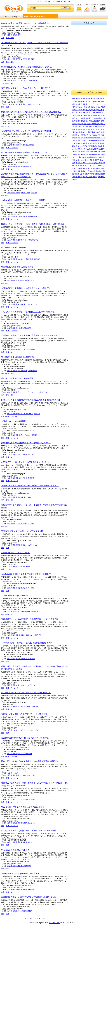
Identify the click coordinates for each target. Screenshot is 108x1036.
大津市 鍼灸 (20, 685)
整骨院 (13, 35)
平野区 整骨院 (21, 866)
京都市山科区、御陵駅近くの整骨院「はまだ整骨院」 (24, 200)
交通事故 (35, 240)
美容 (2, 126)
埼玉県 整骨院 (12, 371)
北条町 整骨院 (21, 823)
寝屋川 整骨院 (12, 842)
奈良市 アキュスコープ (28, 730)
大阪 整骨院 (11, 866)
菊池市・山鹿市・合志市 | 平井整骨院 (17, 378)
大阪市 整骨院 (12, 304)
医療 (2, 38)
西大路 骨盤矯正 (23, 799)
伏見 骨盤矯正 (25, 123)
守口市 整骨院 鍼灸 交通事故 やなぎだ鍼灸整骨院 (22, 531)
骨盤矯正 (32, 799)
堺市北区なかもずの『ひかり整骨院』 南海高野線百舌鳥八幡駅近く (30, 761)
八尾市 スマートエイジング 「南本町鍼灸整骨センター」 (25, 462)
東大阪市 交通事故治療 (25, 259)
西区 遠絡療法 (22, 59)
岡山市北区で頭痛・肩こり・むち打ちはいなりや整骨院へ (26, 693)
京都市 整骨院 (12, 216)
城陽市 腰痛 (25, 635)
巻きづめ (31, 454)
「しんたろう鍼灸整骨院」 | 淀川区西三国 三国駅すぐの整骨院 (28, 312)
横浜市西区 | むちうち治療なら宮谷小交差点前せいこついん (26, 67)
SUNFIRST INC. (54, 923)
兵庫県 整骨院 (12, 240)
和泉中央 (29, 754)
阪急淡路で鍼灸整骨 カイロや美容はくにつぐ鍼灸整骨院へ (26, 88)
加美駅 (28, 866)
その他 (8, 569)
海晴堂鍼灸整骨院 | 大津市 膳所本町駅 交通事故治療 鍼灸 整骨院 (28, 897)
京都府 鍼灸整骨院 (13, 635)
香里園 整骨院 (22, 842)
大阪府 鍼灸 (11, 281)
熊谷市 (18, 35)
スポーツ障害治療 (35, 635)
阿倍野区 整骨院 (21, 889)
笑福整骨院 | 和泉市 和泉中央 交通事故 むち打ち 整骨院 (25, 738)
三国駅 (28, 328)
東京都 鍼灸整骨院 (13, 193)
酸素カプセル (30, 823)
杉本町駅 (31, 524)
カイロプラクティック (34, 104)
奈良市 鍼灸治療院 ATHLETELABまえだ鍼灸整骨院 (24, 714)
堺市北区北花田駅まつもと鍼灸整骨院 (17, 267)
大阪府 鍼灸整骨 (13, 478)
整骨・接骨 (10, 38)
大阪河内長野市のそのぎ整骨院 (14, 596)
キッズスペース (31, 545)
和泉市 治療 (21, 754)
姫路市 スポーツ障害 (24, 240)
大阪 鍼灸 (10, 104)
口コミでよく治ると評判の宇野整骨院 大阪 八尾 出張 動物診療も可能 (30, 400)
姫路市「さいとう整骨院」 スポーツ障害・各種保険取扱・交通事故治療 (32, 224)
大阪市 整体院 (12, 145)
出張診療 (37, 414)
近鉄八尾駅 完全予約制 (25, 414)
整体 (29, 497)
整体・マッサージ (12, 148)
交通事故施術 (32, 371)
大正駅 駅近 (21, 566)
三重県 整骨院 (12, 588)
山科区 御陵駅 (22, 216)
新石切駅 (37, 259)
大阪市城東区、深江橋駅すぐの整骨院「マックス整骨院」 (26, 288)
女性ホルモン (29, 281)
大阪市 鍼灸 (11, 328)
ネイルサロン (32, 304)
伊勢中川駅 (30, 588)
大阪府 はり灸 (12, 454)
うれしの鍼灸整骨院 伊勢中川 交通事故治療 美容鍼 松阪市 (26, 574)
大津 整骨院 (11, 911)
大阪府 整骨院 (12, 259)
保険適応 (31, 59)
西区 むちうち (22, 81)
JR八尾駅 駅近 (24, 478)
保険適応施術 (35, 612)
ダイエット (10, 126)
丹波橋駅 (34, 123)
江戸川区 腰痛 (25, 193)
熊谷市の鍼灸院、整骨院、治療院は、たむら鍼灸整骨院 (25, 23)
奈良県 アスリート (13, 730)
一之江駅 (34, 193)
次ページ (38, 918)
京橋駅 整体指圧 (23, 145)
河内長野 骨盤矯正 (23, 612)
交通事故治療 (32, 81)
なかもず (32, 775)
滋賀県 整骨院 (12, 349)
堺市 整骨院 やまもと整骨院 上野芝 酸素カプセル (23, 807)
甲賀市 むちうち (23, 349)
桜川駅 (28, 566)
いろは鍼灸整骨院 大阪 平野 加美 (15, 850)
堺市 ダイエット (26, 435)
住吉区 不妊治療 (21, 524)
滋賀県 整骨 (11, 685)
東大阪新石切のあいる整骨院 (13, 247)
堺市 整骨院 (20, 281)
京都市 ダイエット (13, 123)
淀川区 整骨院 (21, 328)
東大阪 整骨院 (12, 166)
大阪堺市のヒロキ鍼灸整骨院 (13, 421)
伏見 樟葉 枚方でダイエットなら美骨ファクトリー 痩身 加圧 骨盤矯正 (31, 112)
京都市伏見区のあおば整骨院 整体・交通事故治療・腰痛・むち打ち (30, 486)
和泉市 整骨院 (22, 454)
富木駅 (34, 435)
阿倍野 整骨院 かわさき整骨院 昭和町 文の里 (20, 873)
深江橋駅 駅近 (22, 304)
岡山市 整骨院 (12, 706)
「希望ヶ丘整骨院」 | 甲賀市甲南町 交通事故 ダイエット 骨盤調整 (29, 335)
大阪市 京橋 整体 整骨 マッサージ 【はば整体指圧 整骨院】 (26, 131)
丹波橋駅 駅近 (22, 497)
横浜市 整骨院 (12, 59)
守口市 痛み (21, 545)
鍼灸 (8, 35)
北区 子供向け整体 (23, 706)
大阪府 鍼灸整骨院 (13, 435)
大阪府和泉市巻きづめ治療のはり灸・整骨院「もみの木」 (26, 443)
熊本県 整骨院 (12, 392)
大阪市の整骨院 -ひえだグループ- (15, 553)
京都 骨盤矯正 (12, 799)
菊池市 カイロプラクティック (27, 392)
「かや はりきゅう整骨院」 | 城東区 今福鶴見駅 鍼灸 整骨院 (26, 643)
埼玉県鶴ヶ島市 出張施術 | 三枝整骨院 (17, 357)
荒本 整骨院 (21, 166)
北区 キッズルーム (22, 775)
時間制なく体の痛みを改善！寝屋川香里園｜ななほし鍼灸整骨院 (28, 831)
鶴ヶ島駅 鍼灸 (22, 371)
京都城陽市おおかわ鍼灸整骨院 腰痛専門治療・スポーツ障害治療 (29, 619)
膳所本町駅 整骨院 (22, 911)
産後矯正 (31, 889)
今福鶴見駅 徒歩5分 (23, 659)
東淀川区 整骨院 (20, 104)
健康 (2, 107)
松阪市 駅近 (21, 588)
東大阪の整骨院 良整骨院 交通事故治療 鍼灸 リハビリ (24, 152)
